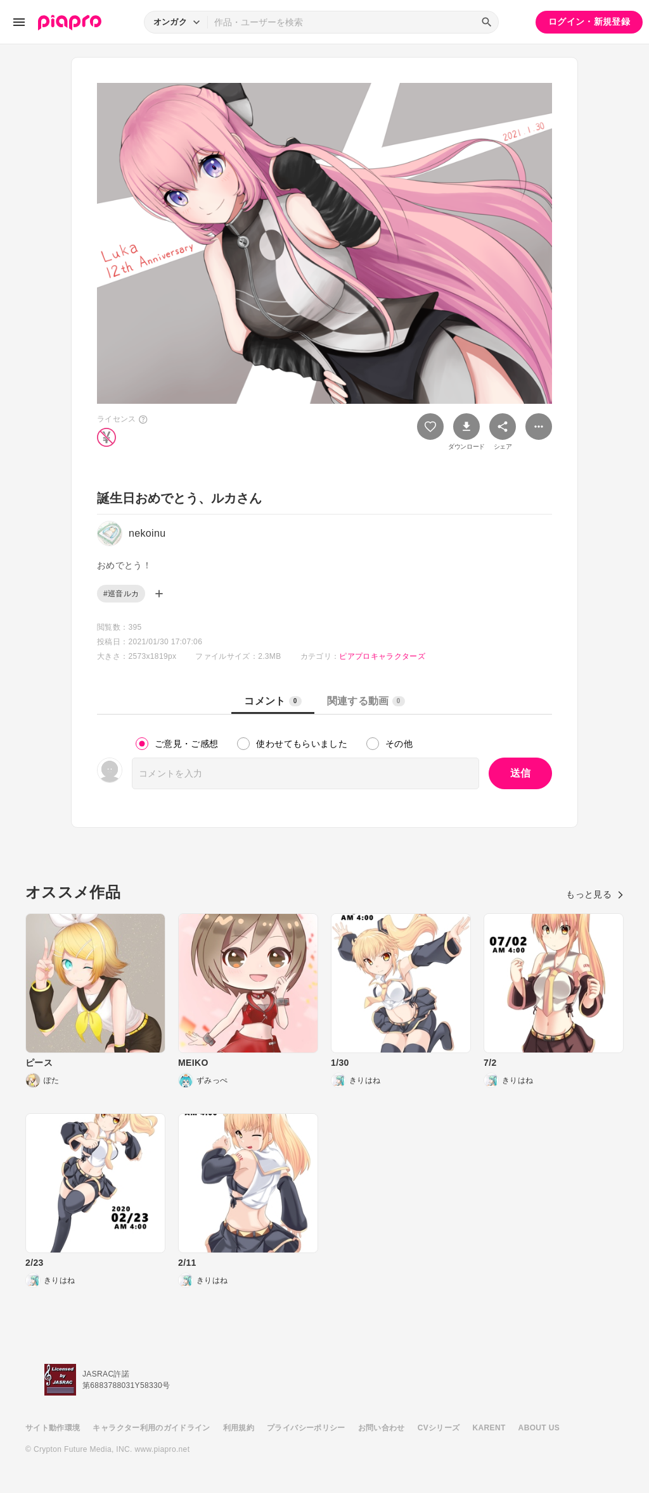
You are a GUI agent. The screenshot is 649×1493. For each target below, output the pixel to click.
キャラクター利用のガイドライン (151, 1427)
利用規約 (238, 1427)
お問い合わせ (381, 1427)
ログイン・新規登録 (589, 21)
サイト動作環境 (52, 1427)
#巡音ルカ (121, 593)
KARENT (489, 1427)
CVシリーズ (439, 1427)
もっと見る (595, 894)
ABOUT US (539, 1427)
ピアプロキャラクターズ (382, 656)
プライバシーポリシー (306, 1427)
